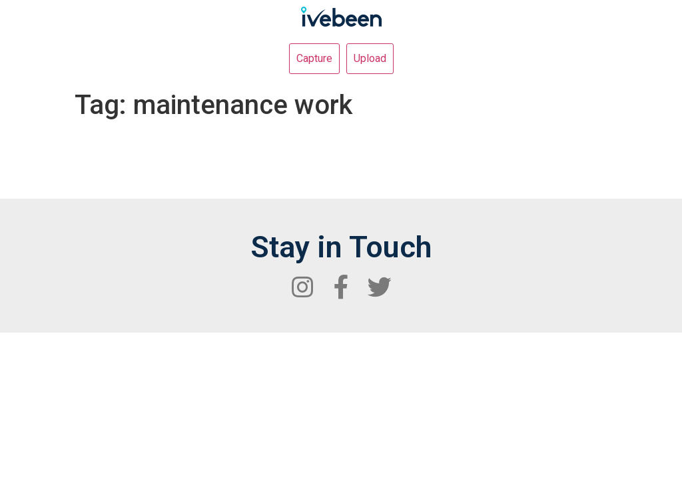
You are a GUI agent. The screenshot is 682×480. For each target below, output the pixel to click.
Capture (314, 58)
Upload (370, 58)
